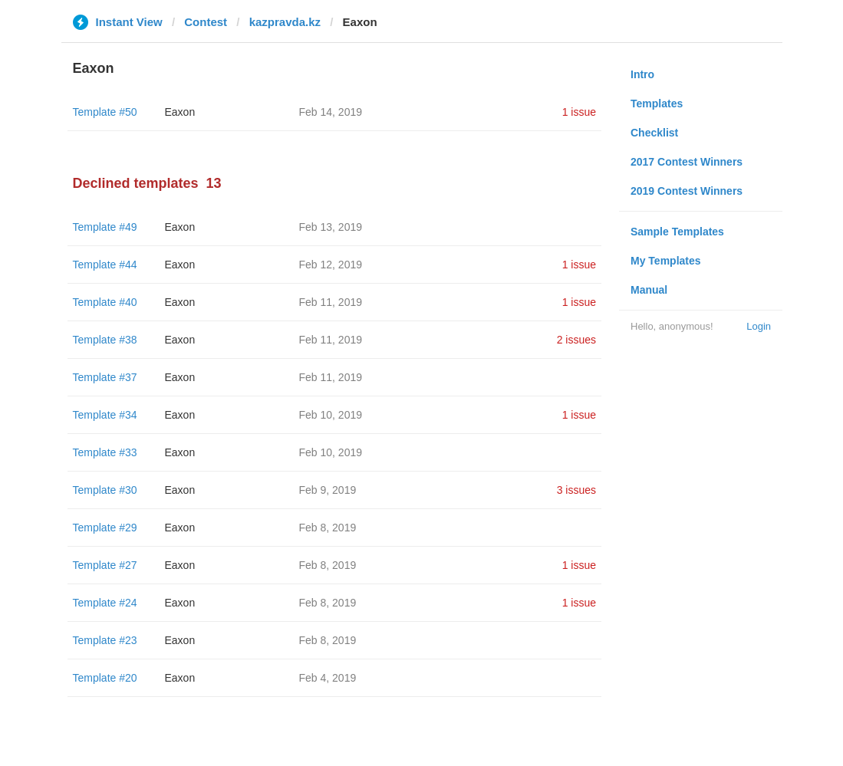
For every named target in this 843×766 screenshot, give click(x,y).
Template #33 (105, 452)
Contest (205, 21)
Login (758, 326)
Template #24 (105, 603)
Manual (649, 290)
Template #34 (105, 415)
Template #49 (105, 227)
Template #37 (105, 377)
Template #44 (105, 264)
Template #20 (105, 678)
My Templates (666, 261)
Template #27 (105, 565)
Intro (642, 74)
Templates (657, 103)
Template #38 (105, 340)
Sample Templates (677, 231)
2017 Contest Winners (687, 162)
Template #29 (105, 527)
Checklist (654, 133)
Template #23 (105, 640)
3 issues (576, 490)
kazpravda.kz (285, 21)
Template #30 (105, 490)
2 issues (576, 340)
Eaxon (180, 112)
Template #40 (105, 302)
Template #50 (105, 112)
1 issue (579, 112)
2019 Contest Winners (687, 191)
